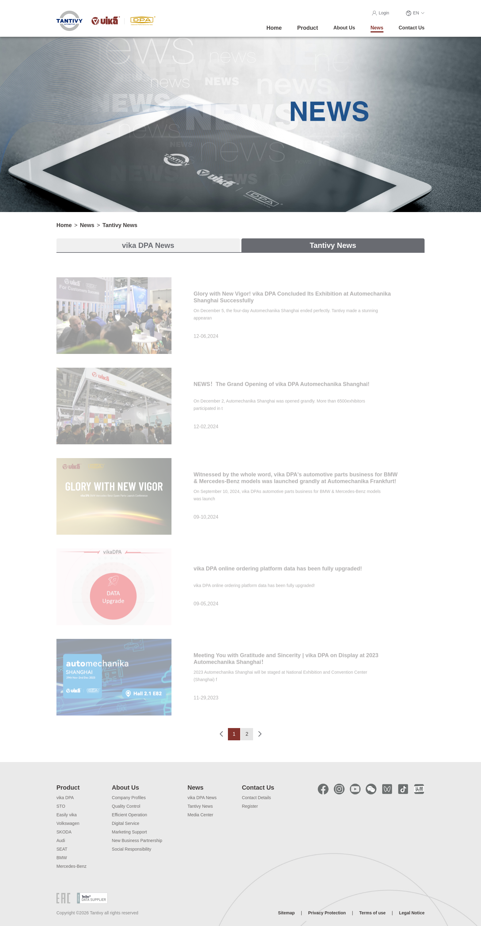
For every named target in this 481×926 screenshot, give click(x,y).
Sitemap (286, 912)
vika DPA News (148, 245)
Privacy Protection (327, 912)
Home (64, 225)
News (87, 225)
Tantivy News (119, 225)
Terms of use (372, 912)
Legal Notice (412, 912)
